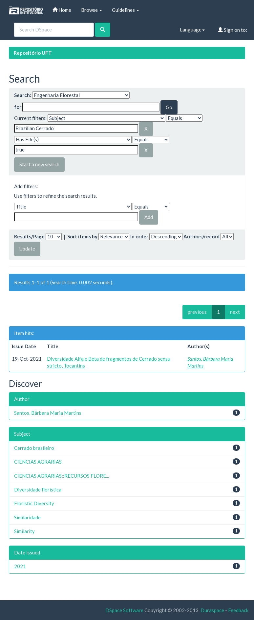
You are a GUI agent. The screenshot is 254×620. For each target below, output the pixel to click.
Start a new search (39, 164)
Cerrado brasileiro (34, 448)
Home (62, 10)
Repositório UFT (33, 53)
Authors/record (201, 236)
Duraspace (212, 610)
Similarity (24, 531)
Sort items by (82, 236)
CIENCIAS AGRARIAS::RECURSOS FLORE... (61, 476)
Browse (91, 10)
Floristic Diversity (34, 503)
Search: (22, 95)
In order (139, 236)
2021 (20, 566)
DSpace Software (124, 610)
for (17, 107)
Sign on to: (232, 30)
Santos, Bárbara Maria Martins (47, 413)
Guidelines (125, 10)
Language (192, 29)
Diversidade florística (37, 489)
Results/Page (29, 236)
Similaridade (27, 517)
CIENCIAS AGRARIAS (38, 462)
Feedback (238, 610)
